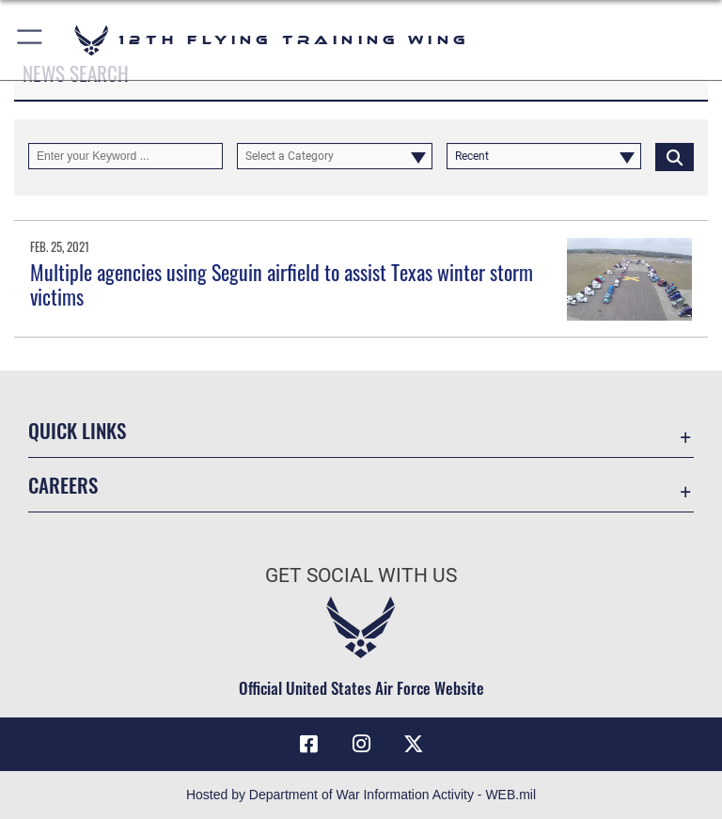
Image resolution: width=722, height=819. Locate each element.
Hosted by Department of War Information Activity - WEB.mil (361, 794)
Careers (63, 484)
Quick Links (77, 430)
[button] (30, 40)
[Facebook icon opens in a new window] (308, 744)
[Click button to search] (674, 156)
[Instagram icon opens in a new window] (361, 744)
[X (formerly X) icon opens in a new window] (414, 744)
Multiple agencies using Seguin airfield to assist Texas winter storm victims (281, 284)
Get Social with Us (361, 575)
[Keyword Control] (125, 156)
